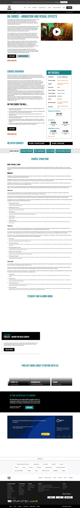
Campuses (9, 492)
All (57, 107)
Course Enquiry (9, 493)
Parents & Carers (30, 486)
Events (29, 7)
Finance (20, 487)
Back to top (40, 458)
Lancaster (60, 477)
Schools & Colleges (31, 487)
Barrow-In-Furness (47, 477)
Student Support (10, 489)
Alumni (29, 488)
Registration (21, 488)
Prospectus (59, 103)
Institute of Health (41, 488)
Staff (60, 497)
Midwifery (63, 470)
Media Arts (54, 464)
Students (51, 497)
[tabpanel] (40, 225)
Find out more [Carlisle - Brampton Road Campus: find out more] (9, 350)
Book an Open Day (12, 60)
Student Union (21, 494)
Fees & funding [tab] (50, 151)
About (64, 7)
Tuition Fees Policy (51, 136)
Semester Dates (21, 491)
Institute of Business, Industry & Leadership (45, 485)
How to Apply (9, 486)
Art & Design (45, 464)
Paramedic (29, 470)
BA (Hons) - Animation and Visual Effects (32, 16)
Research (49, 7)
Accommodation (10, 488)
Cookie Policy (57, 2)
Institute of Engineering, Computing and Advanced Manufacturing (49, 487)
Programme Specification (62, 102)
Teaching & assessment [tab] (26, 151)
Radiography (55, 470)
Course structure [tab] (14, 151)
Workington (71, 477)
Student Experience (42, 7)
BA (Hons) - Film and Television (36, 143)
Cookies (10, 506)
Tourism (23, 467)
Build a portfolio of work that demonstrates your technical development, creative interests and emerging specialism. (25, 114)
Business (16, 467)
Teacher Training (36, 464)
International (34, 7)
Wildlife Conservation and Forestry (23, 464)
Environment (39, 467)
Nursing (36, 470)
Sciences (31, 467)
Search (69, 8)
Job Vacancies (65, 486)
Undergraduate (18, 12)
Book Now (29, 408)
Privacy (15, 506)
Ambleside (40, 477)
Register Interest (23, 56)
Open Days (9, 485)
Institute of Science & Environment (44, 489)
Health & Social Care (45, 470)
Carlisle (54, 477)
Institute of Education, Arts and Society (63, 84)
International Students (11, 491)
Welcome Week (21, 489)
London (65, 477)
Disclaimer (20, 506)
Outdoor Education (48, 467)
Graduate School (41, 491)
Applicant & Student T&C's (11, 498)
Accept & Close (63, 2)
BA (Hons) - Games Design (58, 143)
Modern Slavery (32, 506)
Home (8, 12)
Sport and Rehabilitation (19, 470)
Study (25, 7)
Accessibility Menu (69, 12)
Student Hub (21, 493)
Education (61, 464)
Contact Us (64, 485)
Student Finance (10, 487)
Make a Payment (21, 492)
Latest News (65, 487)
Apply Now (12, 56)
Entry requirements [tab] (40, 151)
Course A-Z (9, 494)
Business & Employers (57, 7)
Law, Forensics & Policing (60, 467)
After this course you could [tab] (63, 151)
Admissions (9, 496)
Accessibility (25, 506)
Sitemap (38, 506)
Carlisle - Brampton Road (62, 80)
